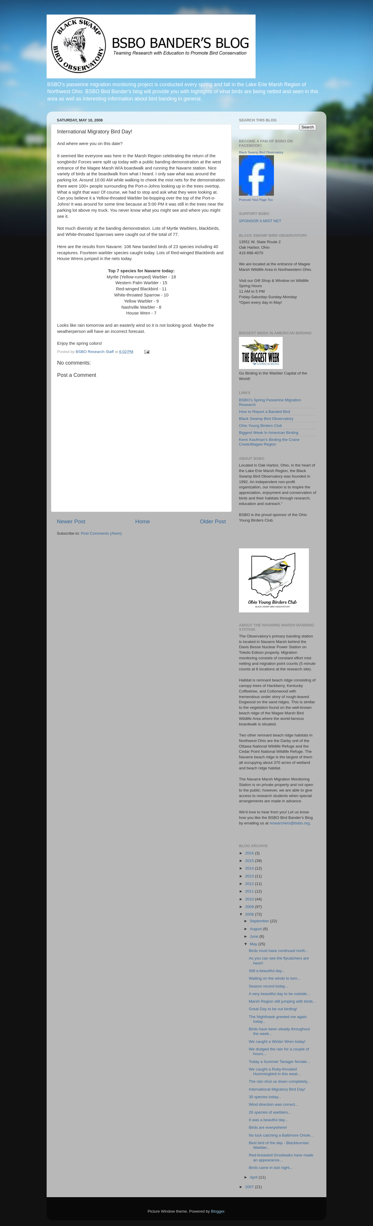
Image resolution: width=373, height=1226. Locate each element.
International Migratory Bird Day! (277, 1089)
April (254, 1177)
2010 (250, 899)
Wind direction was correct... (273, 1104)
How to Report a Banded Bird (264, 411)
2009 (250, 907)
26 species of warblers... (270, 1112)
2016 (250, 853)
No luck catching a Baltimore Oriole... (281, 1135)
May (254, 944)
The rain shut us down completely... (279, 1081)
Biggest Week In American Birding (268, 432)
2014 (250, 868)
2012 (250, 883)
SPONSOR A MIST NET (260, 221)
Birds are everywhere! (268, 1127)
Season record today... (268, 986)
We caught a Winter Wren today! (277, 1041)
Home (142, 521)
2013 (250, 876)
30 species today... (265, 1097)
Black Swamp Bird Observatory (261, 152)
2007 (250, 1187)
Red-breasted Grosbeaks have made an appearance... (281, 1157)
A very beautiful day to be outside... (279, 994)
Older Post (213, 521)
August (256, 929)
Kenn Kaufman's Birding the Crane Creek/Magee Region (269, 441)
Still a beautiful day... (267, 971)
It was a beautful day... (268, 1120)
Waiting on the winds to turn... (274, 978)
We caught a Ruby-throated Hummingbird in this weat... (275, 1071)
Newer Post (71, 521)
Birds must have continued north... (279, 950)
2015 (250, 860)
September (260, 921)
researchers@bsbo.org (290, 823)
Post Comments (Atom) (101, 533)
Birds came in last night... (271, 1167)
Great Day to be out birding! (273, 1009)
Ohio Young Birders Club (260, 425)
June (254, 936)
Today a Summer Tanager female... (279, 1061)
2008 (250, 914)
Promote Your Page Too (256, 200)
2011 (250, 891)
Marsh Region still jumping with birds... (282, 1001)
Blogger (217, 1211)
